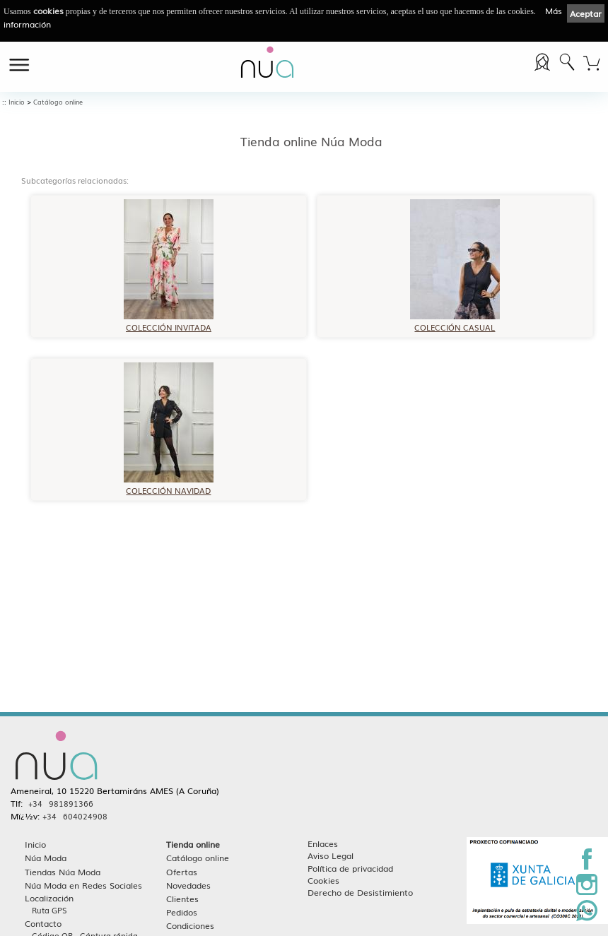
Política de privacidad (350, 869)
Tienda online (193, 845)
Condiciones (190, 926)
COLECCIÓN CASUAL (455, 322)
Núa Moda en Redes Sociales (83, 885)
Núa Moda (45, 858)
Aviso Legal (330, 856)
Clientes (182, 899)
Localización (49, 898)
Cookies (323, 881)
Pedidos (181, 912)
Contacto (43, 924)
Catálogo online (58, 102)
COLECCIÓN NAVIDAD (169, 485)
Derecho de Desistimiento (360, 893)
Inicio (16, 102)
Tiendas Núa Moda (62, 872)
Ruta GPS (49, 910)
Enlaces (323, 844)
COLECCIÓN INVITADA (169, 322)
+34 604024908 (74, 816)
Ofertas (181, 872)
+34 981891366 (60, 804)
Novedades (188, 885)
